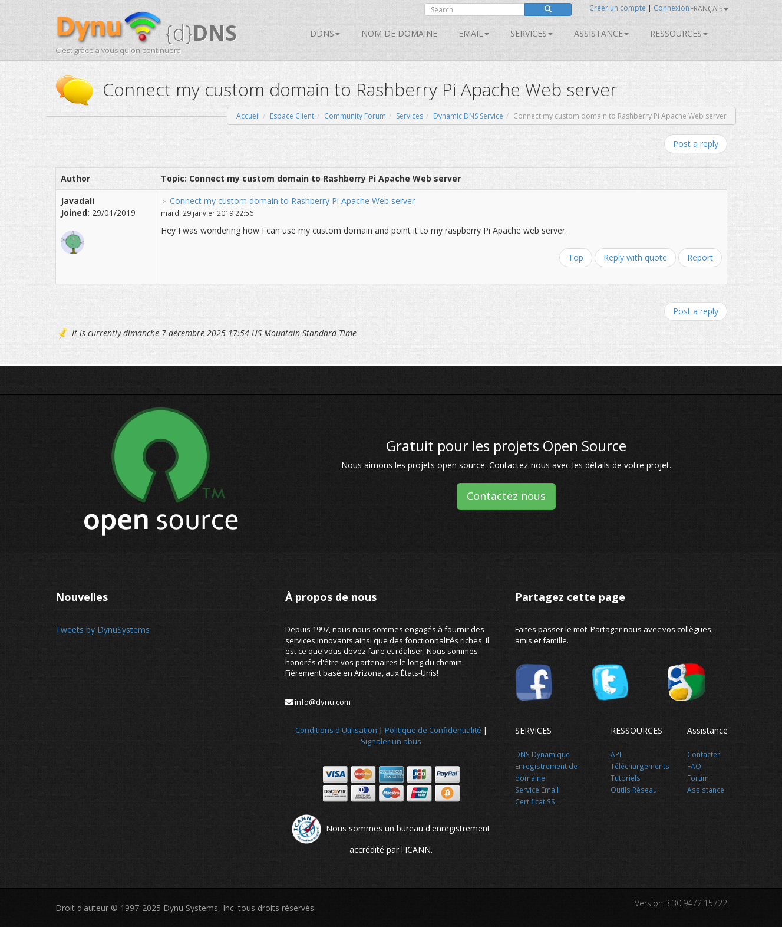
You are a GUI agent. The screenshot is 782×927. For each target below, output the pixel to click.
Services (409, 116)
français (709, 9)
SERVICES (531, 33)
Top (575, 257)
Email (473, 33)
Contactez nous (506, 496)
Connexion (671, 8)
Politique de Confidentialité (433, 730)
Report (700, 257)
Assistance (601, 33)
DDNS (325, 33)
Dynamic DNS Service (468, 116)
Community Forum (355, 116)
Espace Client (292, 116)
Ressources (679, 33)
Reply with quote (635, 257)
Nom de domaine (399, 33)
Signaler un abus (391, 741)
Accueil (248, 116)
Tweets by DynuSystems (102, 629)
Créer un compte (617, 8)
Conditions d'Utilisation (336, 730)
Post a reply (695, 143)
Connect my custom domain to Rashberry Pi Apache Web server (292, 200)
